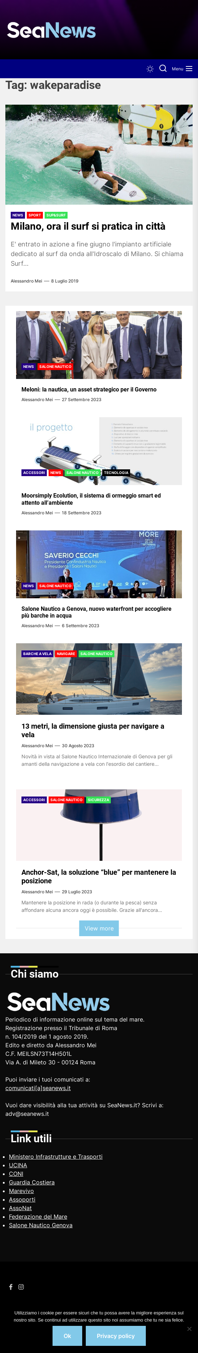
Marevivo (21, 1190)
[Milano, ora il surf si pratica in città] (99, 155)
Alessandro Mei (26, 281)
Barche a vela (37, 653)
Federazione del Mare (38, 1216)
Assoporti (22, 1199)
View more (99, 928)
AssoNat (20, 1208)
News (18, 215)
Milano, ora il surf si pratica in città (88, 226)
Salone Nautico (55, 366)
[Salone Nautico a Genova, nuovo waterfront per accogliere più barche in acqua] (99, 564)
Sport (35, 215)
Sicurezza (98, 800)
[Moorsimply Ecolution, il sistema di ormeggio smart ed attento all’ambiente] (99, 451)
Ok (67, 1335)
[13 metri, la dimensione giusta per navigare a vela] (99, 679)
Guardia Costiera (32, 1182)
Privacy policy (116, 1335)
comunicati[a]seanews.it (38, 1088)
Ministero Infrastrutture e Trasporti (56, 1156)
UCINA (18, 1165)
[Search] (163, 69)
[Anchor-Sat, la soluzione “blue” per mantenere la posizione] (99, 825)
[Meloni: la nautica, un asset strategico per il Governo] (99, 345)
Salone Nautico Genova (41, 1225)
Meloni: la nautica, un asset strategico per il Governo (89, 389)
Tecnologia (116, 472)
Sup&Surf (56, 215)
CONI (16, 1173)
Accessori (34, 472)
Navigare (66, 653)
